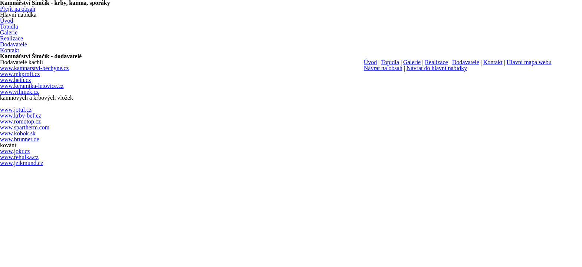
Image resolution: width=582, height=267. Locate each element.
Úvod (370, 62)
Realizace (436, 62)
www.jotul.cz (16, 109)
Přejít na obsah (17, 9)
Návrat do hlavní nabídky (436, 68)
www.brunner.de (19, 139)
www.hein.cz (15, 80)
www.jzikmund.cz (21, 163)
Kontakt (493, 62)
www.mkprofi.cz (20, 74)
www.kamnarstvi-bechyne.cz (34, 68)
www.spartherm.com (24, 127)
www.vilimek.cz (19, 92)
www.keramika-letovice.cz (31, 86)
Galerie (412, 62)
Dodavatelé (465, 62)
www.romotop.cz (20, 121)
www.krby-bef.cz (20, 115)
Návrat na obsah (383, 68)
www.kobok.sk (18, 133)
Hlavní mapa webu (529, 62)
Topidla (390, 62)
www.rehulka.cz (19, 157)
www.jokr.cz (15, 151)
